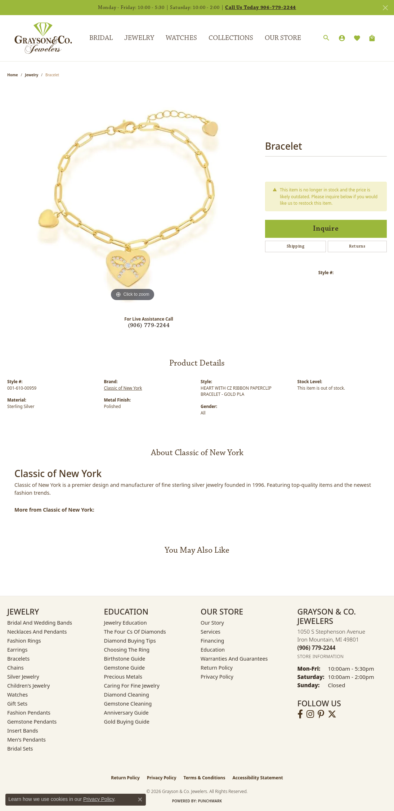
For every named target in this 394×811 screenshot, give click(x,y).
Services (210, 631)
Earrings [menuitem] (17, 649)
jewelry (31, 74)
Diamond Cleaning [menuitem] (126, 694)
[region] (132, 195)
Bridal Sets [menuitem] (20, 748)
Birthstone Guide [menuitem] (124, 658)
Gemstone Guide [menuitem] (124, 667)
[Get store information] (320, 656)
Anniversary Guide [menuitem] (126, 712)
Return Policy (217, 667)
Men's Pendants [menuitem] (26, 739)
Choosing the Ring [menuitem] (127, 649)
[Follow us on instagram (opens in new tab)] (310, 714)
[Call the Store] (316, 647)
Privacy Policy (217, 676)
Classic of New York (123, 388)
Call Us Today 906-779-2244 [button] (260, 7)
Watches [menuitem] (17, 694)
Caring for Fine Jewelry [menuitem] (132, 685)
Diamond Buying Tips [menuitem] (130, 640)
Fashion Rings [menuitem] (24, 640)
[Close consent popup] (140, 799)
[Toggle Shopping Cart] (372, 38)
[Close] (385, 7)
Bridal (101, 37)
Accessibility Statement (257, 778)
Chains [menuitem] (15, 667)
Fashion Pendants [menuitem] (28, 712)
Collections (231, 37)
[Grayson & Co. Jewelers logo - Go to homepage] (38, 38)
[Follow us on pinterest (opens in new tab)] (321, 714)
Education (213, 649)
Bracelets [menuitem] (18, 658)
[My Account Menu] (341, 38)
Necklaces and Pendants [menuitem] (37, 631)
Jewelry (139, 37)
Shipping (295, 246)
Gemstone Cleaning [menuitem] (128, 703)
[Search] (326, 38)
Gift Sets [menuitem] (17, 703)
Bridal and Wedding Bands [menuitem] (39, 622)
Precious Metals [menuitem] (123, 676)
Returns (357, 246)
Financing (212, 640)
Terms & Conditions (204, 778)
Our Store (283, 37)
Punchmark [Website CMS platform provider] (210, 800)
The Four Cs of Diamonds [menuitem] (135, 631)
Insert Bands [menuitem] (22, 730)
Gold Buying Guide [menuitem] (126, 721)
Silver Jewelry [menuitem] (23, 676)
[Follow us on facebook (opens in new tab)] (300, 714)
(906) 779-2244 (149, 325)
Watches (181, 37)
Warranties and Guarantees (234, 658)
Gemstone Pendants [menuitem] (32, 721)
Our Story (212, 622)
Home (12, 74)
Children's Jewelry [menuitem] (28, 685)
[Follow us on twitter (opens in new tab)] (332, 714)
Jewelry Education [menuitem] (125, 622)
